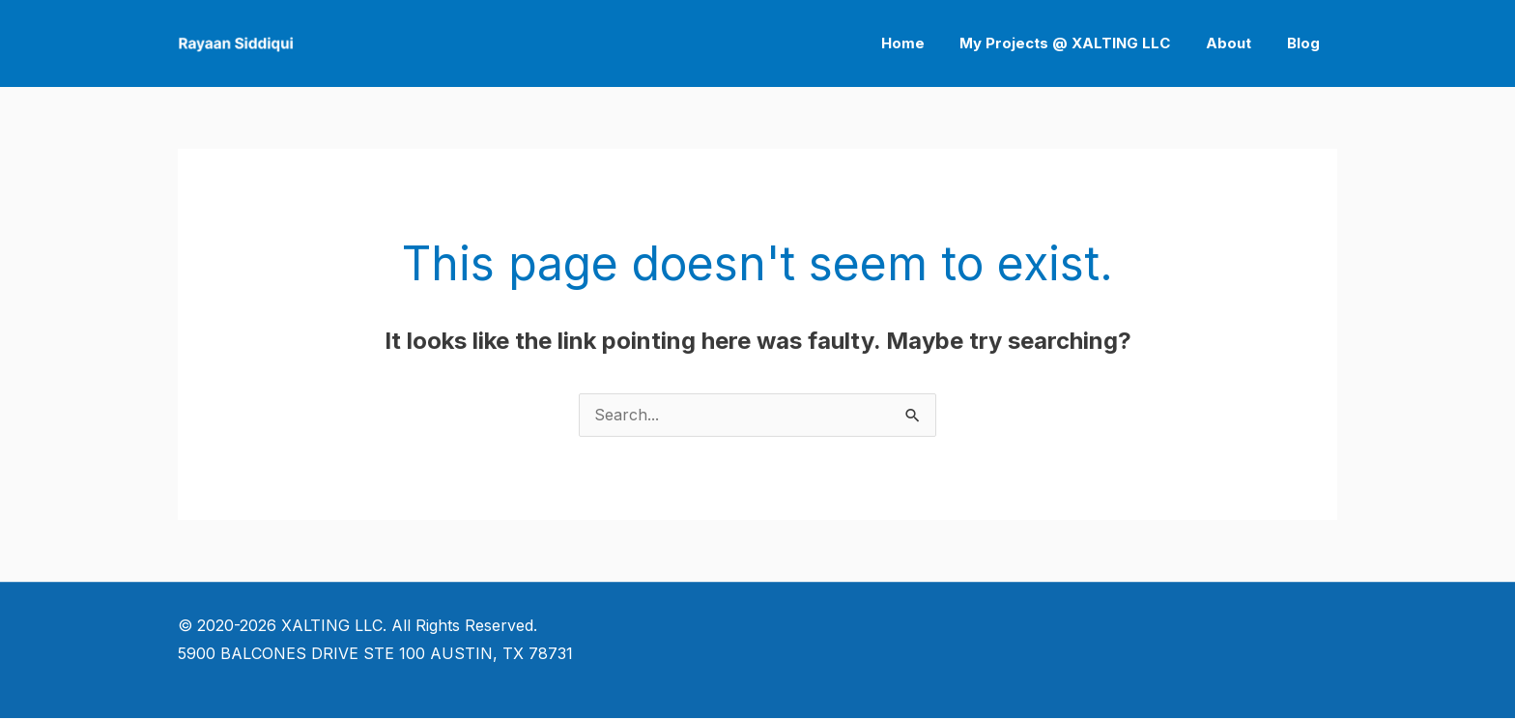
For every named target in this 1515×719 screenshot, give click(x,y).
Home (925, 43)
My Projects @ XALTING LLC (1081, 43)
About (1238, 43)
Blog (1306, 43)
